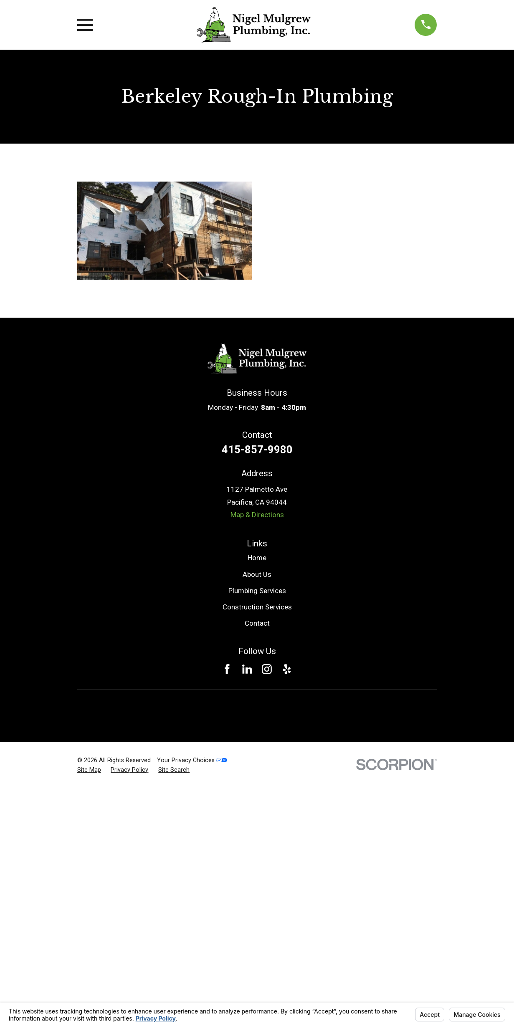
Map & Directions (257, 514)
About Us (257, 574)
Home (257, 557)
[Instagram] (267, 669)
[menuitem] (89, 770)
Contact (257, 623)
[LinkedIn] (247, 669)
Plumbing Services (257, 590)
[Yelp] (287, 669)
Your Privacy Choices (192, 760)
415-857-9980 (257, 449)
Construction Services (257, 607)
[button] (164, 231)
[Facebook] (227, 669)
